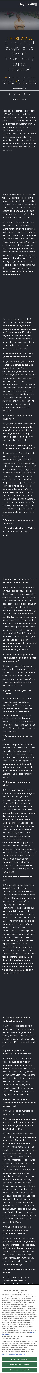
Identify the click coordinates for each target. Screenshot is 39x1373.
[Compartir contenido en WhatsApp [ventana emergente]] (24, 94)
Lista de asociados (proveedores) (13, 1354)
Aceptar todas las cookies (19, 1359)
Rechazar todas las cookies (19, 1364)
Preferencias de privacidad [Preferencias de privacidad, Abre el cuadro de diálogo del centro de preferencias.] (19, 1370)
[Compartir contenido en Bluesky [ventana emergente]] (19, 94)
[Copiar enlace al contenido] (29, 94)
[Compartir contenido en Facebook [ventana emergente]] (9, 94)
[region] (19, 1328)
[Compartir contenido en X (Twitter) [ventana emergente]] (14, 94)
